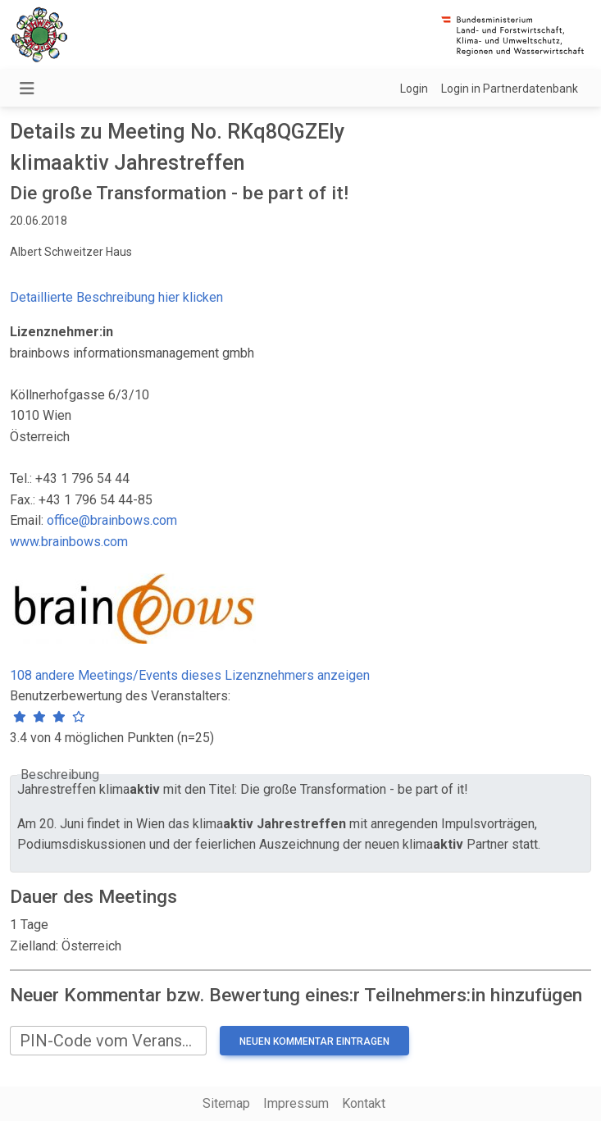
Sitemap (226, 1103)
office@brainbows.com (112, 520)
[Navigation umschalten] (27, 88)
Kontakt (363, 1103)
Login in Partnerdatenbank (509, 88)
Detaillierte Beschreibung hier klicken (116, 297)
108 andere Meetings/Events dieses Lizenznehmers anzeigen (190, 675)
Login (414, 88)
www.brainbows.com (69, 541)
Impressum (296, 1103)
